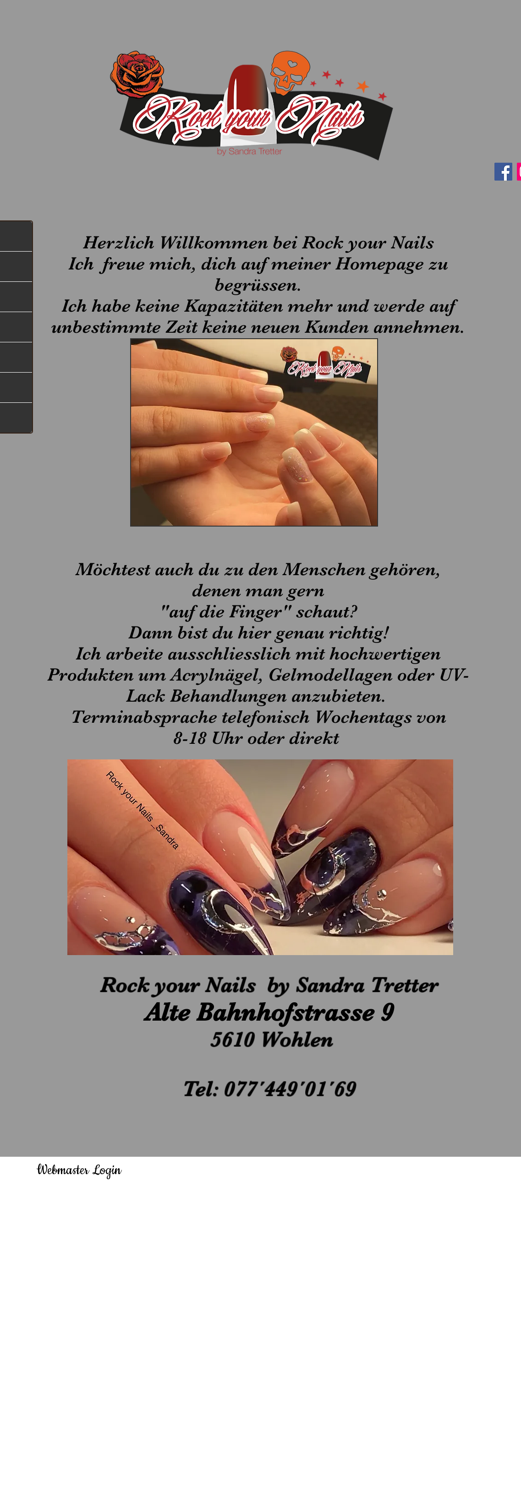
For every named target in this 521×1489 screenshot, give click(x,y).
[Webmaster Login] (79, 1170)
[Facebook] (503, 172)
